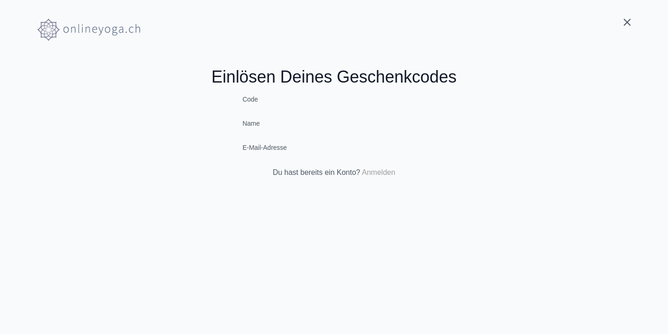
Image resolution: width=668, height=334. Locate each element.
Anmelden (378, 172)
